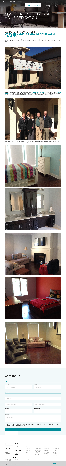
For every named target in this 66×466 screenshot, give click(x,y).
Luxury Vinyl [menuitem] (28, 448)
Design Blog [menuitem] (37, 454)
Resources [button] (12, 6)
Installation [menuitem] (46, 457)
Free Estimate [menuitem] (28, 457)
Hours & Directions (48, 6)
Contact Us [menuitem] (55, 450)
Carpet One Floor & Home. (13, 459)
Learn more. (30, 464)
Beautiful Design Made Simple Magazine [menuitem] (38, 451)
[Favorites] (61, 6)
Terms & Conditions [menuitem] (55, 453)
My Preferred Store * (37, 408)
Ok (54, 463)
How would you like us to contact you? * (12, 395)
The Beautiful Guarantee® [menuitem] (46, 453)
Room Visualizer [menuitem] (38, 446)
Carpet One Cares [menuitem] (56, 448)
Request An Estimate (55, 6)
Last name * (36, 384)
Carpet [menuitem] (27, 452)
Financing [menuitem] (27, 459)
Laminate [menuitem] (27, 454)
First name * (7, 384)
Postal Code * (7, 408)
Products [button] (5, 6)
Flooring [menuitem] (27, 446)
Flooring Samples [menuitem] (38, 448)
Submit (33, 429)
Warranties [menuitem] (46, 455)
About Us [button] (19, 6)
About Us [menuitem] (54, 446)
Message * (7, 414)
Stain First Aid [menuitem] (46, 448)
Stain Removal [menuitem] (46, 446)
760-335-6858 (19, 1)
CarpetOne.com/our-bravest (10, 95)
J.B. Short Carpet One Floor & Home (40, 92)
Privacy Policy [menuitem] (55, 455)
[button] (60, 6)
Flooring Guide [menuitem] (46, 450)
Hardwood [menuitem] (28, 450)
